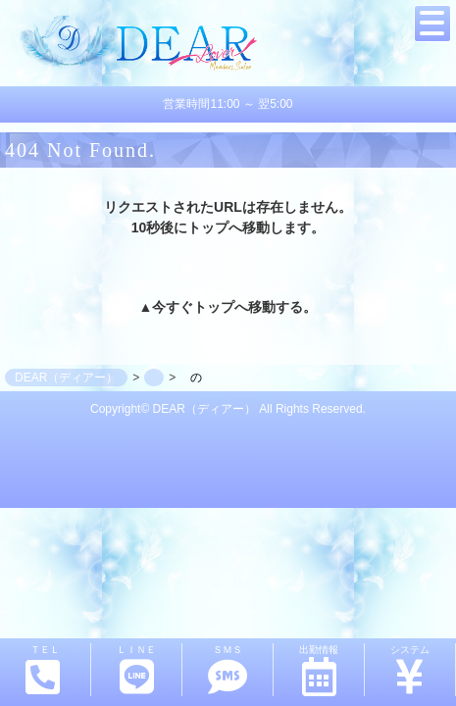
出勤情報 (319, 670)
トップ (213, 307)
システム (410, 670)
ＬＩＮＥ (136, 670)
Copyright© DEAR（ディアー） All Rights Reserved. (228, 409)
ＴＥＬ (43, 669)
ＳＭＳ (227, 670)
